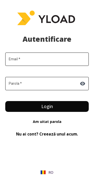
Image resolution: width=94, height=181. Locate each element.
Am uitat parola (47, 121)
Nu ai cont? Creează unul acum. (47, 134)
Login (47, 106)
